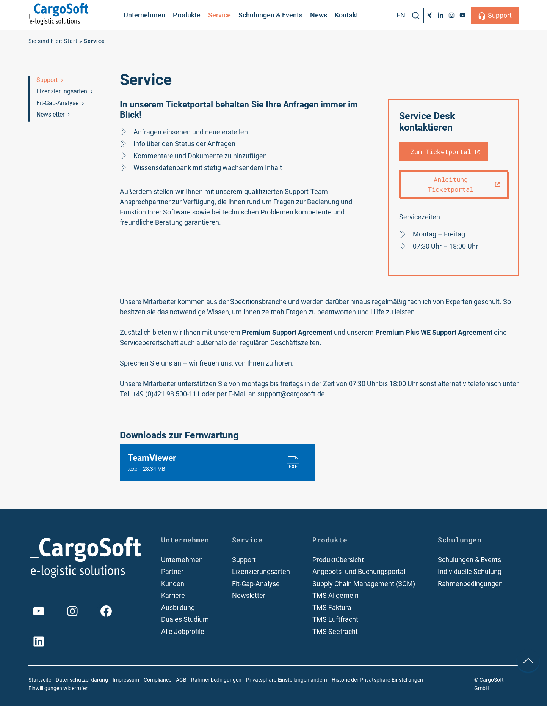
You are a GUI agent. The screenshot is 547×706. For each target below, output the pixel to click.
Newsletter (50, 114)
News (318, 15)
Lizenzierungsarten (61, 91)
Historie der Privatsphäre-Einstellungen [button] (377, 680)
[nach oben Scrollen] (528, 660)
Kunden (172, 584)
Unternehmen (144, 15)
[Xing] (429, 15)
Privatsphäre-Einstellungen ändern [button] (286, 680)
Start (71, 41)
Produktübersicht (338, 560)
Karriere (173, 595)
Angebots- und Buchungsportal (358, 571)
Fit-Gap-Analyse (57, 103)
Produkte (187, 15)
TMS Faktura (331, 607)
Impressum (126, 680)
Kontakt (346, 15)
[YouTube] (462, 15)
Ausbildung (178, 607)
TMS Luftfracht (335, 619)
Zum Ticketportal (441, 151)
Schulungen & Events (270, 15)
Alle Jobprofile (182, 631)
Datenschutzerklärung (82, 680)
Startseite (39, 680)
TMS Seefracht (335, 631)
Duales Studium (185, 619)
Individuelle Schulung (470, 571)
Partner (172, 571)
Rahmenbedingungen (470, 584)
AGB (181, 680)
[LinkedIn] (440, 15)
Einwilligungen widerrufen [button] (58, 688)
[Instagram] (451, 15)
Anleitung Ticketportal (450, 184)
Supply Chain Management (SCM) (363, 584)
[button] (415, 15)
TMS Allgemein (335, 595)
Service (219, 15)
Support (500, 15)
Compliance (157, 680)
